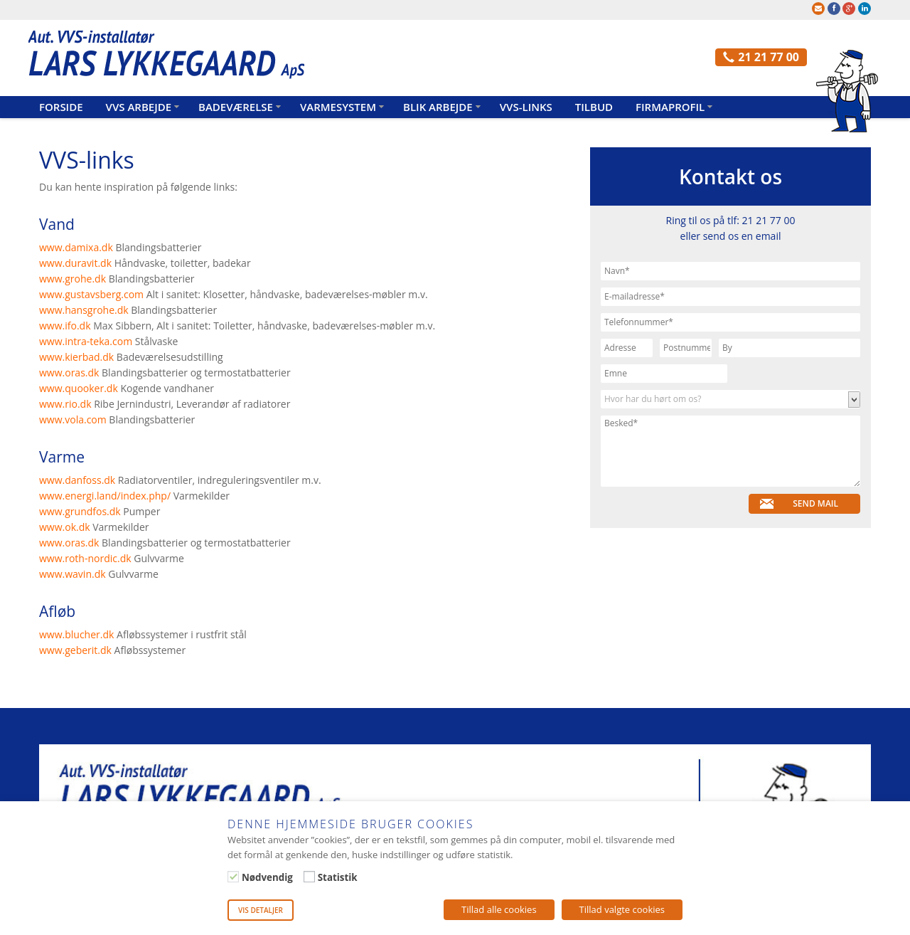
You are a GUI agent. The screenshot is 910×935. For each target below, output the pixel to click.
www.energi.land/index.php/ (105, 495)
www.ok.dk (64, 527)
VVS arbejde (138, 107)
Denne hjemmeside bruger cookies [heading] (350, 824)
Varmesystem (338, 107)
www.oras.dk (69, 372)
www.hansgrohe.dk (84, 310)
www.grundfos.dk (80, 511)
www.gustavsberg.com (92, 294)
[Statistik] (309, 876)
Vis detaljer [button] (260, 910)
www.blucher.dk (78, 634)
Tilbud (594, 107)
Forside (61, 107)
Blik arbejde (438, 107)
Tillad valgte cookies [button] (622, 909)
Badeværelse (235, 107)
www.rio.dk (65, 404)
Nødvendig (267, 877)
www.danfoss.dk (77, 480)
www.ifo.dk (65, 325)
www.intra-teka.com (85, 341)
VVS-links (526, 107)
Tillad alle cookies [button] (499, 909)
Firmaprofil (670, 107)
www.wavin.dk (72, 574)
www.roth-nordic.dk (85, 558)
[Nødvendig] (233, 876)
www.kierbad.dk (76, 357)
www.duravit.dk (75, 263)
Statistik (338, 877)
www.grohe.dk (72, 278)
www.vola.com (73, 419)
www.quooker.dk (78, 388)
